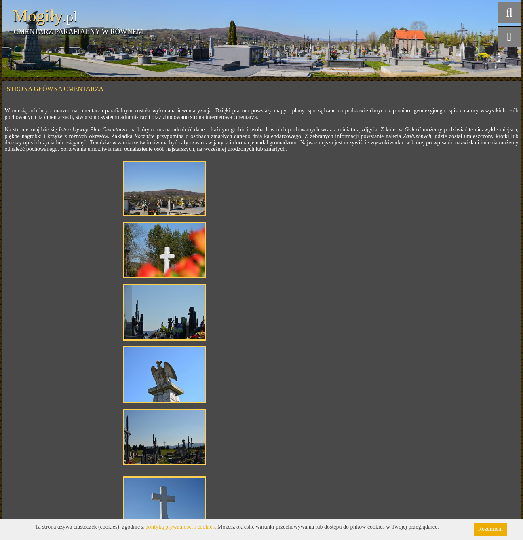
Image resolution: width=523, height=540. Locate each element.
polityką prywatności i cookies (180, 527)
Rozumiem (490, 529)
